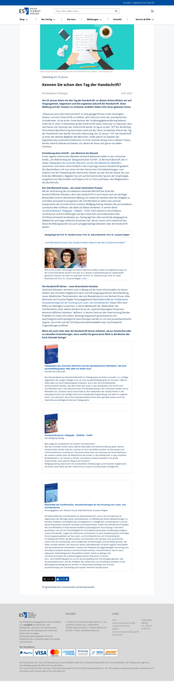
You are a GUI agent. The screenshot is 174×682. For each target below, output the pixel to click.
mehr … (85, 278)
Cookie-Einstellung (120, 626)
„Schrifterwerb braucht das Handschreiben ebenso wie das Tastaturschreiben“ (85, 242)
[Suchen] (83, 11)
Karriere (71, 19)
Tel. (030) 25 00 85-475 (146, 627)
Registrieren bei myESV (142, 2)
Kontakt (117, 19)
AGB (114, 629)
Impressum (117, 634)
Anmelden (127, 2)
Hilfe (114, 620)
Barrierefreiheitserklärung (124, 632)
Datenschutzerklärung (122, 623)
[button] (27, 19)
